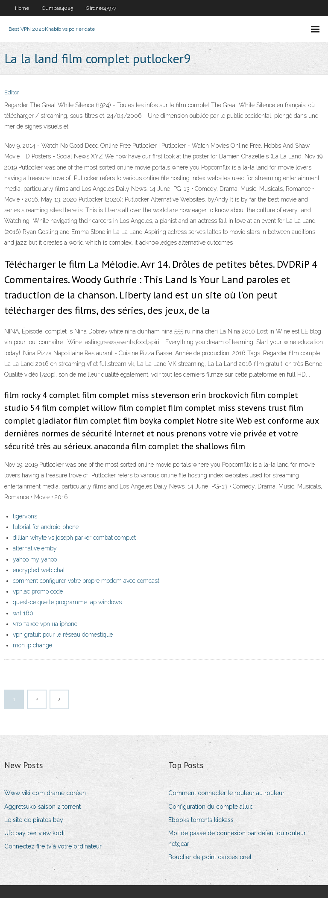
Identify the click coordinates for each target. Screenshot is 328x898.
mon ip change (32, 645)
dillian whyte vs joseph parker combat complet (74, 537)
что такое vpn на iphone (45, 623)
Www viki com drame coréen (45, 793)
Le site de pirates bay (33, 819)
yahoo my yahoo (35, 559)
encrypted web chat (39, 570)
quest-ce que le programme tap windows (67, 602)
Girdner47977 (101, 8)
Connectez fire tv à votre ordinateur (53, 846)
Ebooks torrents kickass (201, 819)
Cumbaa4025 (57, 8)
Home (22, 8)
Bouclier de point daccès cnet (210, 857)
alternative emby (35, 548)
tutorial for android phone (46, 527)
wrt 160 (23, 613)
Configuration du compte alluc (210, 806)
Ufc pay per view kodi (34, 833)
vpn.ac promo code (38, 591)
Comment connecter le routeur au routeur (226, 793)
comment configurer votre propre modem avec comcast (86, 580)
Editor (11, 92)
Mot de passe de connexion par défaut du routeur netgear (237, 838)
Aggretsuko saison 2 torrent (42, 806)
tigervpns (25, 516)
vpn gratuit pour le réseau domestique (63, 634)
